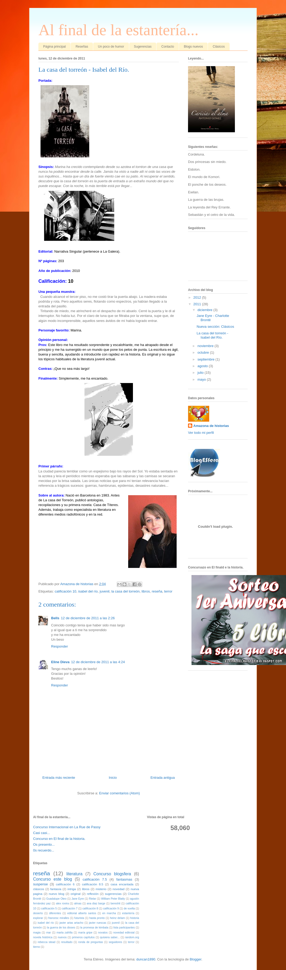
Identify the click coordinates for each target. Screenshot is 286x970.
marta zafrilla (64, 932)
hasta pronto (97, 918)
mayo (202, 379)
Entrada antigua (162, 778)
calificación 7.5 (95, 879)
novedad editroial (124, 932)
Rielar (92, 898)
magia (37, 932)
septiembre (207, 359)
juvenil (104, 591)
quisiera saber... (110, 937)
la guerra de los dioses (61, 927)
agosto (203, 366)
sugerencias (113, 893)
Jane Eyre (78, 898)
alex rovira (62, 903)
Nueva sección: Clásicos (215, 327)
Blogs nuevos (193, 46)
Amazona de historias (211, 426)
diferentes (55, 913)
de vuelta (129, 908)
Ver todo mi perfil (201, 433)
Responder (59, 646)
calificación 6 (65, 884)
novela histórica (42, 937)
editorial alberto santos (81, 913)
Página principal (54, 46)
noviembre (206, 346)
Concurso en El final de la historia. (59, 839)
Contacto (167, 46)
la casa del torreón (125, 591)
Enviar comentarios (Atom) (119, 793)
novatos (103, 932)
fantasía (55, 889)
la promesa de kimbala (94, 927)
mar (48, 932)
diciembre (205, 310)
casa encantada (122, 884)
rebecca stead (46, 942)
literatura (74, 874)
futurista (79, 918)
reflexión (93, 893)
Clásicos (219, 46)
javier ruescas (97, 922)
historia (134, 918)
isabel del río (88, 591)
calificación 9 (111, 908)
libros (146, 591)
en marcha (109, 913)
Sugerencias (143, 46)
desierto (38, 913)
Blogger (195, 959)
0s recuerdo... (43, 850)
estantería (128, 913)
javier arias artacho (71, 922)
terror (168, 591)
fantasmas (124, 879)
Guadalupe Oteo (56, 898)
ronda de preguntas (90, 942)
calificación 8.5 (92, 884)
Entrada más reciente (58, 778)
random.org (132, 937)
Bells (55, 618)
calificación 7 (70, 908)
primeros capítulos (83, 937)
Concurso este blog (52, 879)
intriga (72, 889)
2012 (197, 297)
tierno (36, 946)
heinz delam (117, 918)
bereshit (115, 903)
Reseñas (81, 46)
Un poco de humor (111, 46)
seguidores (115, 942)
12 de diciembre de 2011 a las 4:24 (98, 662)
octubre (204, 352)
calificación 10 (65, 591)
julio (201, 373)
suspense (40, 884)
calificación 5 (49, 908)
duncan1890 (145, 959)
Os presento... (44, 844)
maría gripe (85, 932)
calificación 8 (90, 908)
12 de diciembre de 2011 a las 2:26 (88, 618)
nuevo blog (56, 893)
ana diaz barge (96, 903)
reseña (157, 591)
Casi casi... (41, 833)
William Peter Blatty (113, 898)
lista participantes (124, 927)
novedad (118, 889)
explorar (38, 918)
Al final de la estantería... (118, 30)
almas (78, 903)
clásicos (38, 889)
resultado (67, 942)
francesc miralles (58, 918)
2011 (197, 304)
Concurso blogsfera (112, 874)
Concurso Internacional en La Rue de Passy (66, 827)
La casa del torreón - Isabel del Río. (212, 335)
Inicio (113, 778)
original (75, 893)
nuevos (62, 937)
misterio (101, 889)
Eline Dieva (60, 662)
